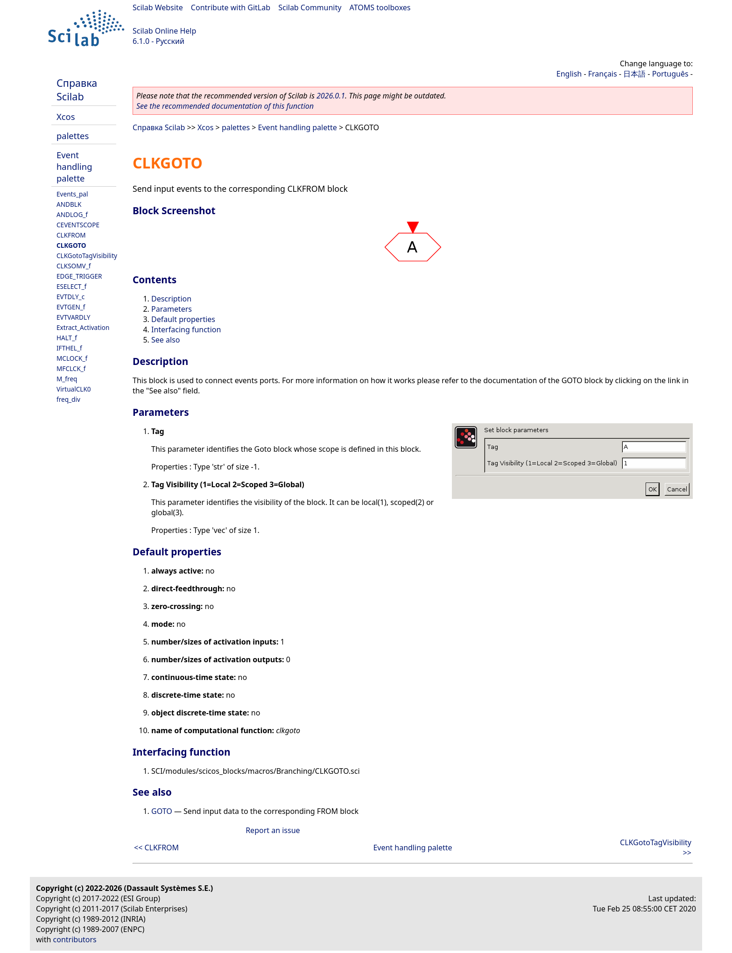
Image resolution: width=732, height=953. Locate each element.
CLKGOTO (71, 245)
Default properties (183, 319)
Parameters (171, 309)
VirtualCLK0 (73, 389)
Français (602, 74)
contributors (75, 939)
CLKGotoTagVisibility (86, 255)
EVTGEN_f (70, 306)
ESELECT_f (71, 286)
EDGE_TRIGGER (79, 276)
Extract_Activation (82, 327)
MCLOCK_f (71, 358)
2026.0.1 (331, 96)
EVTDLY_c (70, 296)
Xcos (65, 116)
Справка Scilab (76, 89)
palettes (72, 135)
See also (165, 340)
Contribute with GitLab (230, 7)
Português (670, 74)
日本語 (634, 74)
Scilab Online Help (164, 31)
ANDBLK (68, 204)
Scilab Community (309, 7)
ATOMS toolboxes (380, 7)
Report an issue (273, 830)
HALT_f (66, 337)
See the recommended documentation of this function (225, 106)
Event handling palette (74, 166)
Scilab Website (158, 7)
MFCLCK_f (71, 368)
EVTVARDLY (73, 317)
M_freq (66, 378)
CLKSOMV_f (73, 265)
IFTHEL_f (69, 347)
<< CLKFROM (156, 847)
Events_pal (72, 193)
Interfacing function (186, 329)
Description (171, 299)
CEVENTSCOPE (77, 224)
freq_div (68, 399)
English (569, 74)
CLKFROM (71, 235)
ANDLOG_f (72, 214)
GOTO (161, 811)
